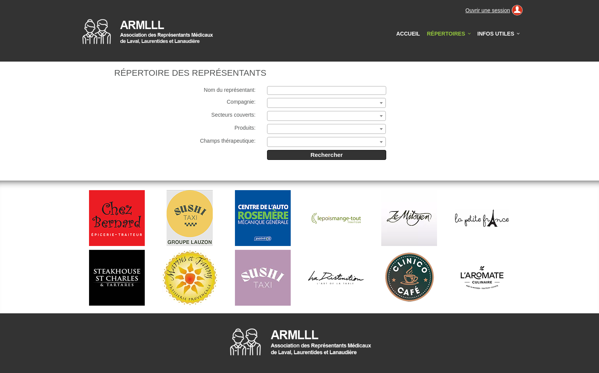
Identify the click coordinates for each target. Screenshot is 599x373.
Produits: (245, 128)
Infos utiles (496, 34)
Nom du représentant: (230, 90)
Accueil (408, 34)
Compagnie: (241, 102)
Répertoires (450, 36)
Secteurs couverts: (233, 115)
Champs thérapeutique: (228, 141)
